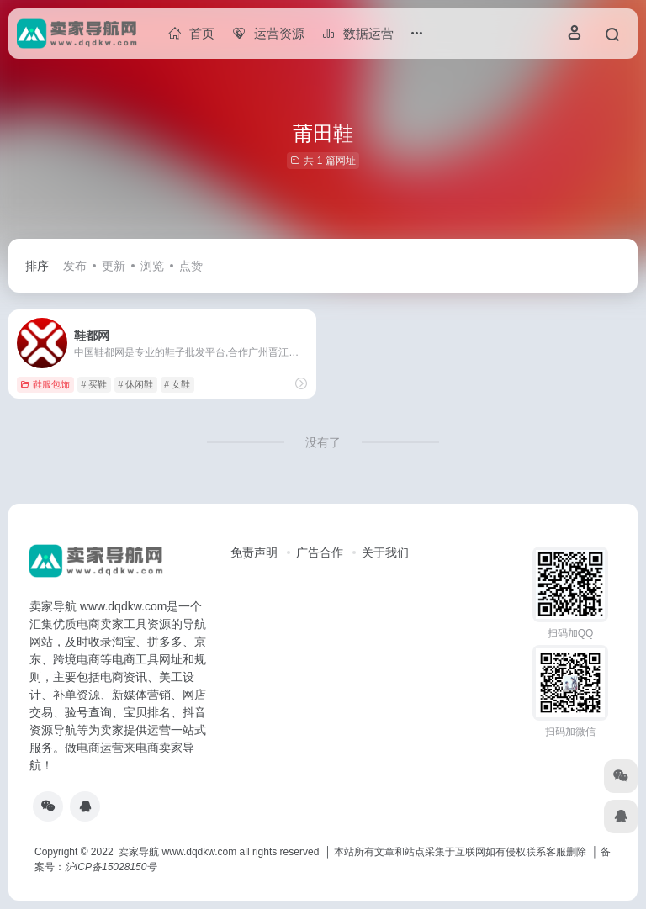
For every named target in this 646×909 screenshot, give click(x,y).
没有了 (323, 442)
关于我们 (385, 552)
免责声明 (254, 552)
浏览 (152, 265)
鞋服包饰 (45, 384)
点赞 (191, 265)
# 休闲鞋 (135, 384)
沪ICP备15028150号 (110, 867)
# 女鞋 (177, 384)
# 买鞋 (94, 384)
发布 (75, 265)
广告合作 (319, 552)
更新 (113, 265)
